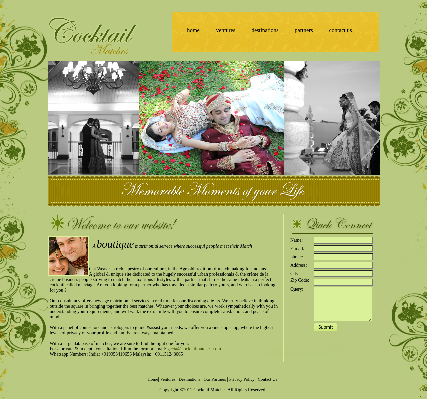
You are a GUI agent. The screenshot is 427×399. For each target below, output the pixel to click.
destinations (264, 30)
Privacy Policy (242, 379)
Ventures (168, 379)
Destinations (189, 379)
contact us (340, 30)
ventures (225, 30)
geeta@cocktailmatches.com (194, 348)
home (193, 30)
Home (153, 379)
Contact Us (267, 379)
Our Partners (215, 379)
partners (304, 30)
